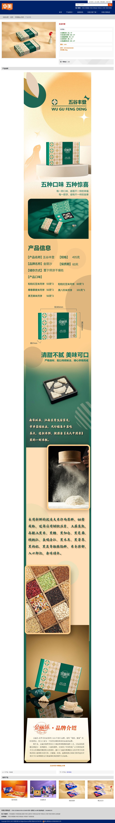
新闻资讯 (80, 12)
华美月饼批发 (93, 8)
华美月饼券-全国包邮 (54, 814)
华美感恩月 (12, 814)
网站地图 (102, 2)
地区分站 (108, 2)
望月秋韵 (69, 772)
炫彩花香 (72, 800)
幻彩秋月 (43, 800)
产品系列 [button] (69, 12)
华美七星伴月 (29, 814)
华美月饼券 (108, 8)
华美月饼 (16, 821)
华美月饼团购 (85, 8)
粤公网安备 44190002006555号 (52, 821)
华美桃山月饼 (19, 17)
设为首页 (91, 2)
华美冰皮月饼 (36, 814)
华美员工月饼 (101, 8)
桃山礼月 (101, 800)
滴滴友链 (31, 816)
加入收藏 (97, 2)
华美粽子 (26, 816)
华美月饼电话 (105, 12)
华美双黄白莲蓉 (20, 814)
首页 (60, 12)
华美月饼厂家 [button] (91, 12)
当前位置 (6, 17)
